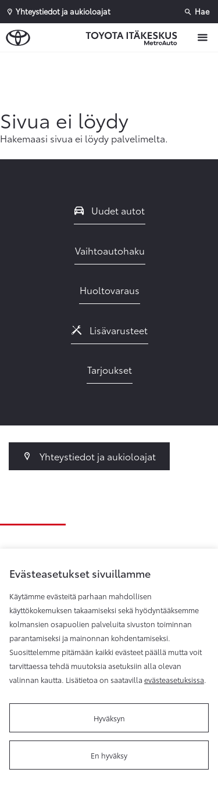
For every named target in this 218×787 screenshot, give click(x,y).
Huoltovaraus (110, 289)
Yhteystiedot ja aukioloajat (89, 456)
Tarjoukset (109, 369)
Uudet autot (109, 210)
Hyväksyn (109, 718)
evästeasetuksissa (174, 679)
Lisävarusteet (110, 330)
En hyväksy (109, 755)
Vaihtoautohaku (110, 250)
